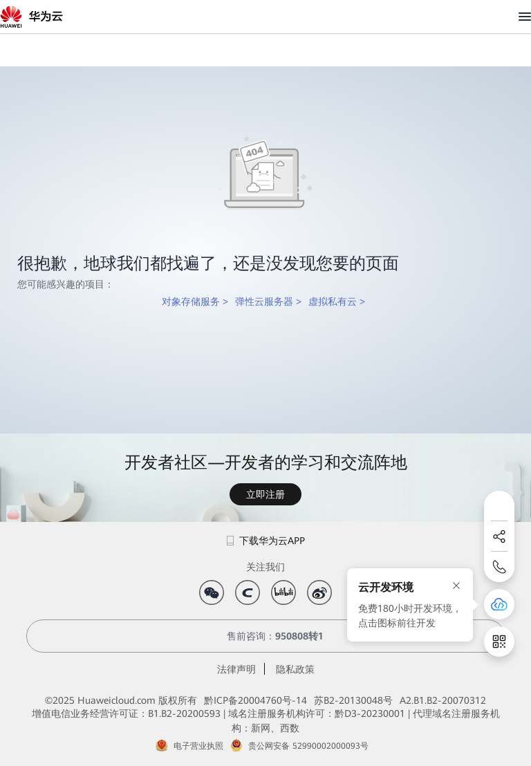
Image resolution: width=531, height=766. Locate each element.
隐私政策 (295, 669)
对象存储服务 (191, 301)
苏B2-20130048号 (353, 700)
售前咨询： (265, 636)
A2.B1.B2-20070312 (443, 700)
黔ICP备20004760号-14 (255, 700)
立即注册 (265, 494)
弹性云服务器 (264, 301)
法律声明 (236, 669)
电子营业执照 (198, 746)
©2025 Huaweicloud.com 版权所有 (121, 700)
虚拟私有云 (332, 301)
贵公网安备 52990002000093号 (308, 746)
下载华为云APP (266, 540)
